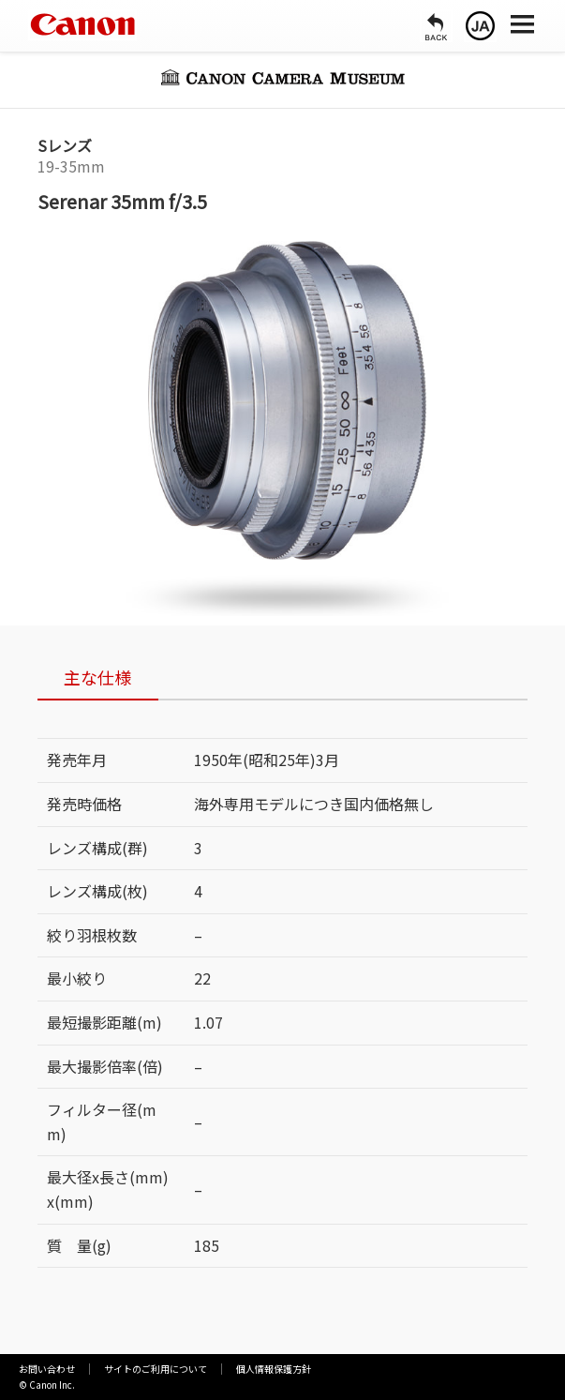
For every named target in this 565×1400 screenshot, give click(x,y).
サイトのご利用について (155, 1369)
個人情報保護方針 (273, 1369)
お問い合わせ (47, 1369)
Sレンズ (64, 145)
